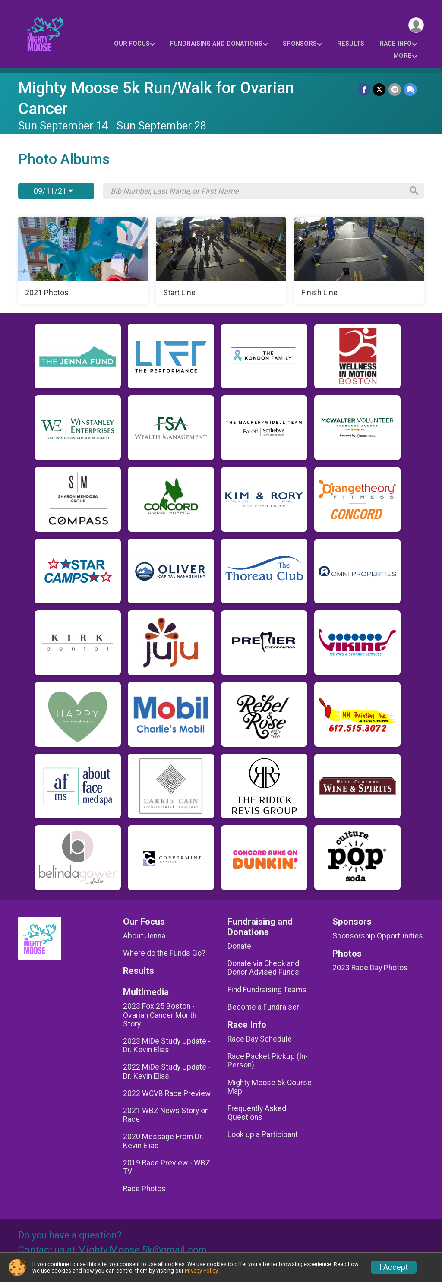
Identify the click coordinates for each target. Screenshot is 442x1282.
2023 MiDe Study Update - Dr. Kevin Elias (167, 1045)
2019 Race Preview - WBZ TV (166, 1167)
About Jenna (144, 936)
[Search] (413, 191)
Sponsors (300, 43)
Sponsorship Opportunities (377, 936)
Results (350, 43)
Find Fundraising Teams (266, 989)
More (402, 56)
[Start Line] (221, 260)
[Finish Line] (359, 260)
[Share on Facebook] (364, 89)
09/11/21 (53, 191)
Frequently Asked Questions (256, 1112)
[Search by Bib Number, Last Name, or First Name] (257, 191)
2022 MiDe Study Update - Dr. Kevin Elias (167, 1071)
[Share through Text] (410, 89)
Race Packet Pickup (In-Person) (267, 1060)
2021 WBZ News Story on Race (166, 1115)
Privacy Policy (201, 1270)
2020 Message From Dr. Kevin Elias (163, 1140)
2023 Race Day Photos (370, 967)
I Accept (393, 1267)
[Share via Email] (394, 89)
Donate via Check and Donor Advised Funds (263, 967)
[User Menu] (416, 25)
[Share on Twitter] (379, 89)
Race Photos (144, 1188)
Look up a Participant (262, 1134)
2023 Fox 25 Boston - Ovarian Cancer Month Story (159, 1015)
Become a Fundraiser (263, 1007)
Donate (239, 946)
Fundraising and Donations (216, 43)
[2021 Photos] (83, 260)
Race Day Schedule (259, 1039)
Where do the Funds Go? (164, 953)
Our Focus (132, 43)
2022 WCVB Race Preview (167, 1093)
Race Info (395, 43)
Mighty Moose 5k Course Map (269, 1087)
